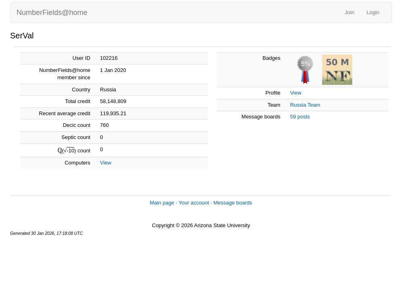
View (106, 163)
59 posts (300, 117)
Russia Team (305, 105)
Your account (194, 203)
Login (372, 12)
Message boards (232, 203)
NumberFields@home (52, 12)
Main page (162, 203)
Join (349, 12)
